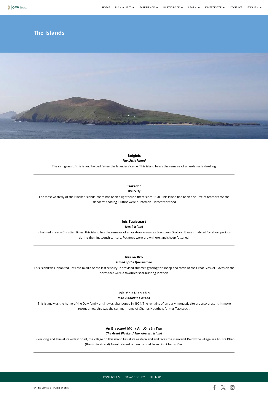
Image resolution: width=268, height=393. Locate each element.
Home (106, 7)
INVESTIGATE (213, 7)
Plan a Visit (123, 7)
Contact (236, 7)
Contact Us (111, 377)
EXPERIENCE (147, 7)
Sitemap (155, 377)
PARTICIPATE (171, 7)
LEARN (192, 7)
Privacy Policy (135, 377)
